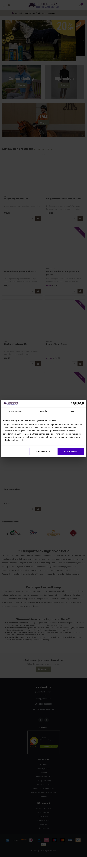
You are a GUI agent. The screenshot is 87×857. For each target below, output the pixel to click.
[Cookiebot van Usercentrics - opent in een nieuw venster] (72, 403)
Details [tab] (43, 411)
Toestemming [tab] (15, 411)
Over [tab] (72, 411)
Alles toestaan (70, 451)
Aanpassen (43, 451)
